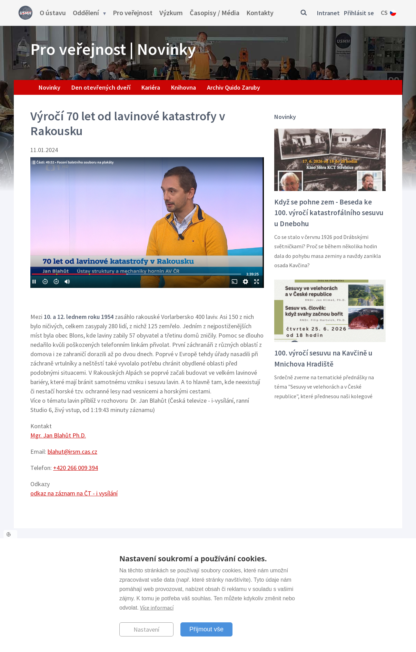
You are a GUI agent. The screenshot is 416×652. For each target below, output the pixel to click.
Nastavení (146, 629)
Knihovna (183, 87)
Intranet (328, 13)
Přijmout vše (206, 629)
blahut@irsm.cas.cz (72, 451)
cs (384, 13)
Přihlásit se (359, 13)
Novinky (49, 87)
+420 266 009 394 (75, 468)
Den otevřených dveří (100, 87)
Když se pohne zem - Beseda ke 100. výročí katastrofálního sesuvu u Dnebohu (329, 212)
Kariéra (150, 87)
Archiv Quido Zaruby (233, 87)
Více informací (157, 607)
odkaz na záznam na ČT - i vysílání (74, 493)
